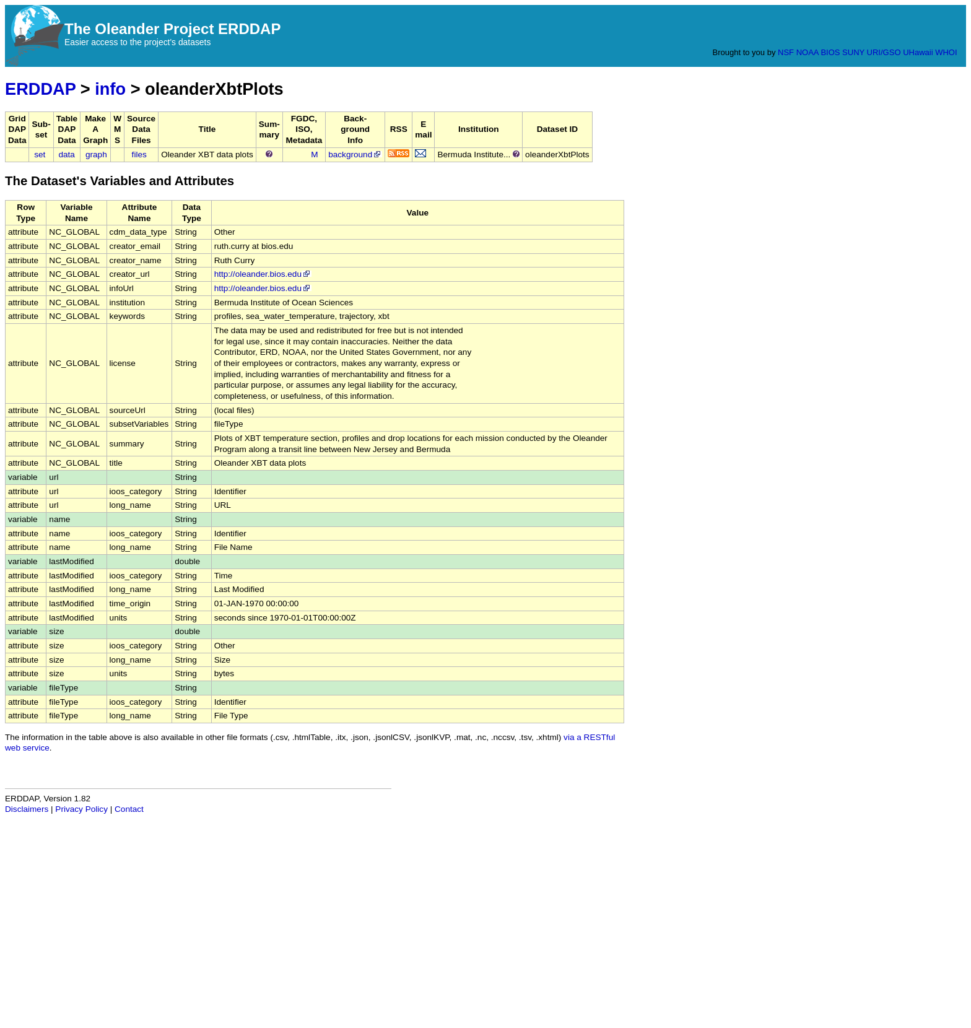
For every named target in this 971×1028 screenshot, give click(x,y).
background (355, 154)
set (39, 154)
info (110, 88)
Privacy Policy (81, 809)
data (66, 154)
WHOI (946, 52)
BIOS (830, 52)
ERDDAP (40, 88)
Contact (129, 809)
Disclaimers (26, 809)
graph (96, 154)
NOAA (807, 52)
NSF (786, 52)
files (139, 154)
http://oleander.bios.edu (262, 274)
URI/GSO (884, 52)
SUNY (853, 52)
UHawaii (918, 52)
